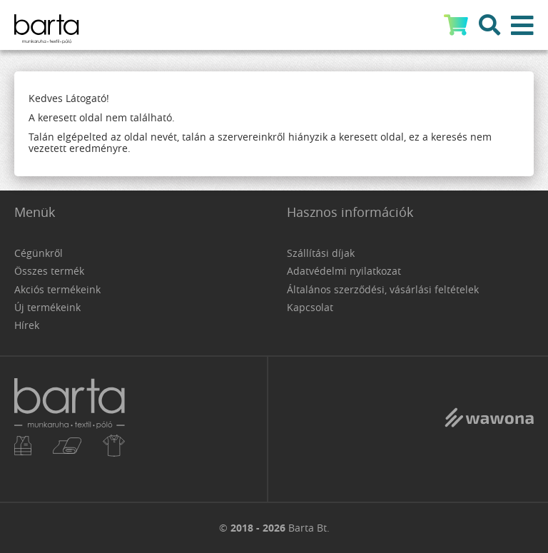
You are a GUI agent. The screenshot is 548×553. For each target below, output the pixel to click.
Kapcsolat (310, 307)
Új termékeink (47, 307)
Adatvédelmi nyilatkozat (344, 271)
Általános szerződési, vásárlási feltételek (383, 289)
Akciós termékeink (57, 289)
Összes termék (49, 271)
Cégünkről (38, 253)
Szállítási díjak (321, 253)
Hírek (26, 325)
